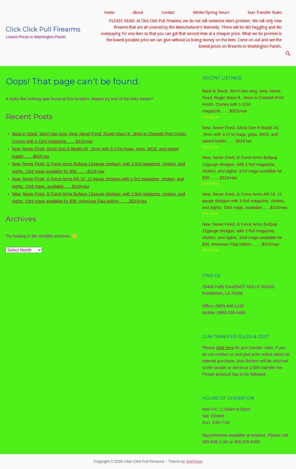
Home (109, 12)
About (138, 12)
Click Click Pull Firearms (43, 29)
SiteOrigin (194, 461)
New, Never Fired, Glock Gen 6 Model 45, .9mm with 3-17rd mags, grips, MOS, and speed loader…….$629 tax (240, 134)
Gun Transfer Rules (265, 12)
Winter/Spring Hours (211, 12)
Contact (168, 12)
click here (225, 347)
